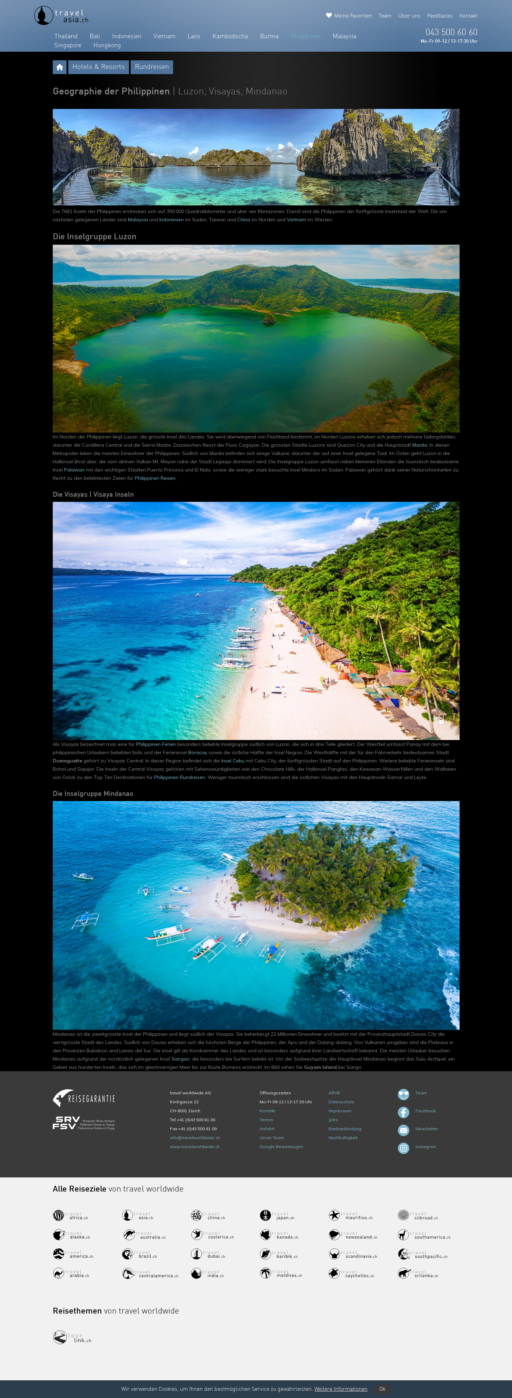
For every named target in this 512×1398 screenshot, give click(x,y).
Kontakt (468, 16)
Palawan (74, 470)
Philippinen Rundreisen (179, 777)
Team (385, 16)
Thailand (66, 36)
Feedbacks (440, 16)
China (243, 219)
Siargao (180, 1059)
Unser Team (272, 1137)
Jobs (333, 1119)
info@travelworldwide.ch (195, 1137)
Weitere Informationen (341, 1389)
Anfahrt (267, 1128)
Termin (266, 1119)
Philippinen (306, 36)
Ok (382, 1389)
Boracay (197, 752)
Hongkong (107, 45)
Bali (95, 36)
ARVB (334, 1092)
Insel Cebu (232, 761)
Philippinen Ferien (156, 744)
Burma (269, 36)
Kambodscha (230, 36)
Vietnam (164, 36)
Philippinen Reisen (155, 478)
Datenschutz (341, 1101)
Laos (194, 36)
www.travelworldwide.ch (195, 1146)
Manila (419, 445)
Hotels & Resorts (98, 67)
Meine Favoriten (353, 16)
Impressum (340, 1110)
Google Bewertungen (281, 1146)
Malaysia (344, 36)
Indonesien (126, 36)
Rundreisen (152, 67)
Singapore (67, 45)
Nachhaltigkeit (343, 1137)
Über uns (409, 16)
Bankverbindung (345, 1128)
